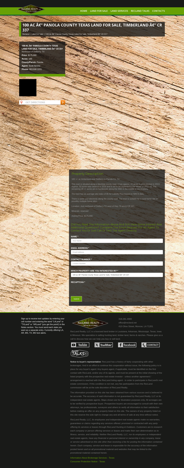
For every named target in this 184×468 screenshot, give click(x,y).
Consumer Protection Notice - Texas (87, 461)
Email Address (80, 248)
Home (83, 10)
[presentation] (86, 288)
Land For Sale (99, 10)
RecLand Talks (140, 10)
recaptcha (78, 282)
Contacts (158, 10)
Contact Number (81, 259)
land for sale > (38, 34)
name (74, 237)
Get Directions (32, 102)
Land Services (119, 10)
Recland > (26, 34)
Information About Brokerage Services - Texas (92, 458)
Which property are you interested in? (94, 271)
